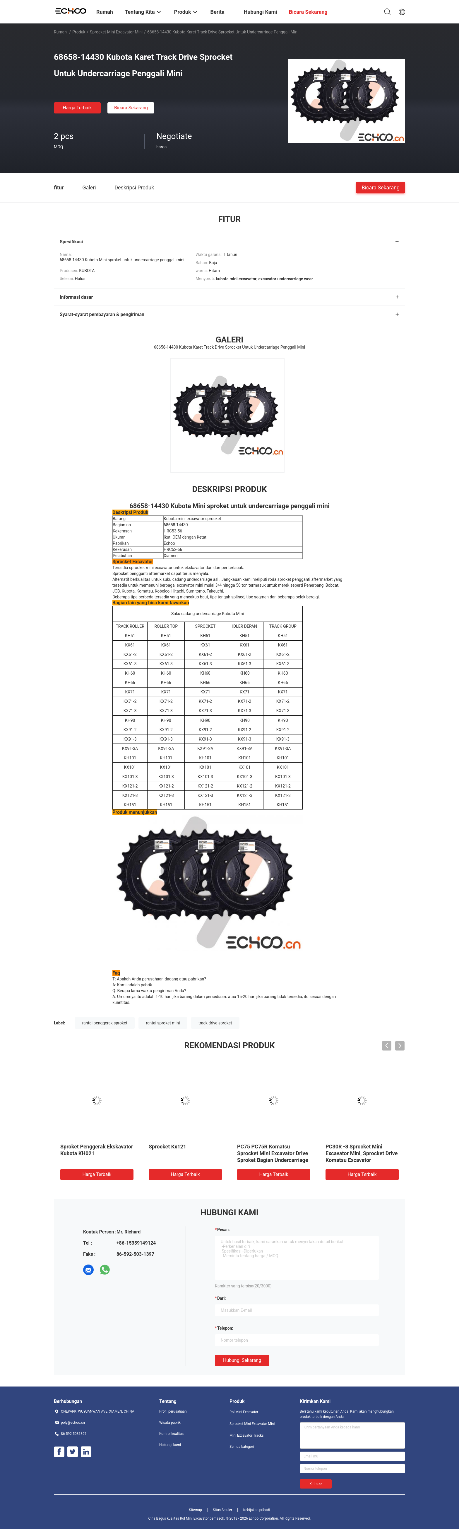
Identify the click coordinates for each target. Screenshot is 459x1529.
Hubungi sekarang (242, 1360)
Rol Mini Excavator (244, 1412)
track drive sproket (215, 1023)
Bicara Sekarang (131, 108)
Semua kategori (242, 1447)
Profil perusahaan (173, 1411)
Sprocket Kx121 (167, 1146)
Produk (78, 32)
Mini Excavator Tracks (247, 1435)
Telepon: (225, 1328)
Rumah (60, 32)
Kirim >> (315, 1484)
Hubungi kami (170, 1445)
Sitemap (195, 1510)
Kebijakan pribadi (256, 1510)
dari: (221, 1298)
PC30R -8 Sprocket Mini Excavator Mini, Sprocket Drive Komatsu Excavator (362, 1153)
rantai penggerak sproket (104, 1023)
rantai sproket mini (163, 1023)
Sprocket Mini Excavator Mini (116, 32)
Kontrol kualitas (171, 1434)
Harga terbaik (77, 108)
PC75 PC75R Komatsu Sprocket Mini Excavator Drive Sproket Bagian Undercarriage (272, 1153)
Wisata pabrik (170, 1423)
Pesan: (223, 1229)
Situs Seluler (222, 1510)
